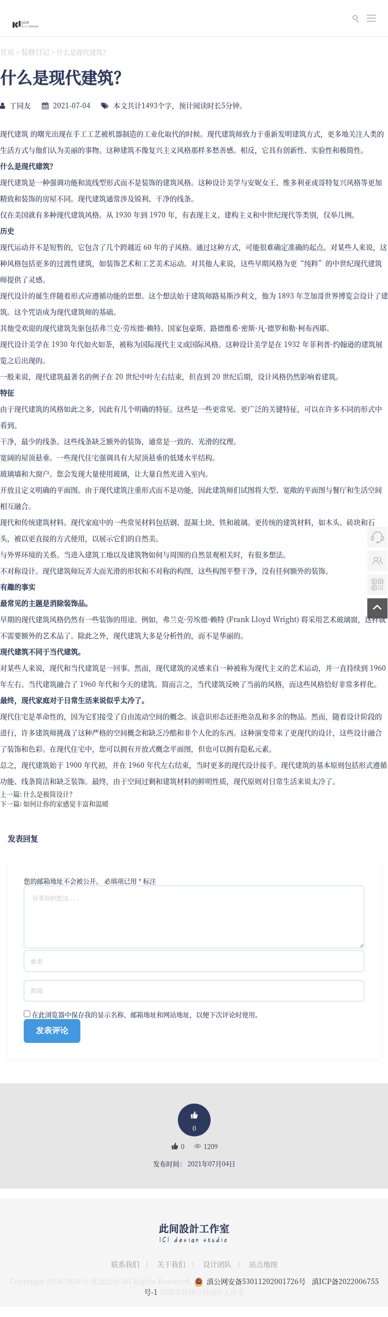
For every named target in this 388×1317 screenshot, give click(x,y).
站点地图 (263, 1274)
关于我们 (171, 1274)
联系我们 (125, 1274)
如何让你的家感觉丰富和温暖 (66, 803)
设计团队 (217, 1274)
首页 (7, 52)
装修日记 (35, 52)
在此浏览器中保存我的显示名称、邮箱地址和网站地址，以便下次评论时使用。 (147, 1024)
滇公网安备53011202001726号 (256, 1291)
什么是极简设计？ (49, 794)
